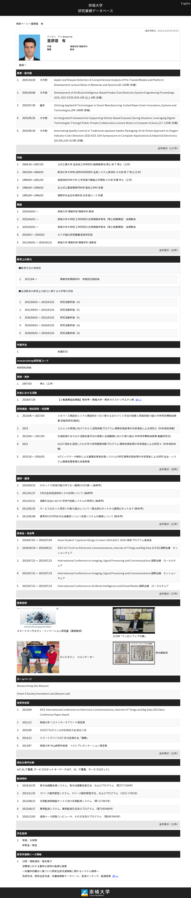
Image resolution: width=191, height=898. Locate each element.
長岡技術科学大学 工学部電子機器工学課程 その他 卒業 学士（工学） (96, 180)
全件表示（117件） (168, 148)
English (185, 3)
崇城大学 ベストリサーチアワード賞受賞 (62, 722)
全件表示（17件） (169, 593)
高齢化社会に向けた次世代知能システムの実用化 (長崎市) (72, 500)
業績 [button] (21, 65)
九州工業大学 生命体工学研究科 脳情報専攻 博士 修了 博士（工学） (95, 164)
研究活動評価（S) (70, 309)
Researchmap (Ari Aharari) (33, 686)
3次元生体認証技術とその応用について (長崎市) (66, 493)
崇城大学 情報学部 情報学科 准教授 (77, 242)
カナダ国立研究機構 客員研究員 (75, 234)
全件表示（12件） (169, 753)
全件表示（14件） (169, 250)
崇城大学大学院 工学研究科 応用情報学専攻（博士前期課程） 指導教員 (97, 219)
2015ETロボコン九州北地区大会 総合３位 (63, 730)
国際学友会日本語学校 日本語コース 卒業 (80, 195)
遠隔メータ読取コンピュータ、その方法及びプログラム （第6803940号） (81, 816)
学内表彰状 (162, 652)
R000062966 (24, 367)
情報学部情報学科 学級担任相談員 (80, 279)
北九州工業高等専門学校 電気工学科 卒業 (80, 187)
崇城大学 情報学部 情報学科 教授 (76, 211)
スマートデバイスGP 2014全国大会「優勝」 (64, 738)
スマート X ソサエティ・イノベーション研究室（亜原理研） (50, 631)
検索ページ (22, 23)
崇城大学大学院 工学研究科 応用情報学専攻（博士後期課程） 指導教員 (97, 227)
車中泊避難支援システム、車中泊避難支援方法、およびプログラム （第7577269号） (87, 785)
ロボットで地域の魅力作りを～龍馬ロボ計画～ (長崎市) (71, 485)
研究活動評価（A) (70, 302)
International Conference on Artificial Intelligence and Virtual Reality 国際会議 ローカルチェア (113, 586)
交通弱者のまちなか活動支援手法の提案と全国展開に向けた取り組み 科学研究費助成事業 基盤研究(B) (114, 436)
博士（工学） (47, 383)
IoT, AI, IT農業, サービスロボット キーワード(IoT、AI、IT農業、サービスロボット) (63, 769)
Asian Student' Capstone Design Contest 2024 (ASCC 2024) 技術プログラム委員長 (105, 540)
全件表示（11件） (169, 524)
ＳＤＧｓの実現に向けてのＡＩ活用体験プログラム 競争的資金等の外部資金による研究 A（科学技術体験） (117, 428)
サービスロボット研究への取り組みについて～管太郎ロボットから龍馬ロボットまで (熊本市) (92, 508)
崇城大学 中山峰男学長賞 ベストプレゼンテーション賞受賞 (73, 745)
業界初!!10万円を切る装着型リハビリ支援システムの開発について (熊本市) (81, 516)
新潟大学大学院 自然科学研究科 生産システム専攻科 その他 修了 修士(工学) (99, 172)
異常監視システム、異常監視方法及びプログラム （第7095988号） (77, 808)
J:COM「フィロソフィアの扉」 (130, 636)
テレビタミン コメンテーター (77, 657)
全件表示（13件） (169, 824)
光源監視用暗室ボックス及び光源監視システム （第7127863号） (76, 801)
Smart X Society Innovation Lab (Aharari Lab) (43, 693)
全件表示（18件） (169, 469)
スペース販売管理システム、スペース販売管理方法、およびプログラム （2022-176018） (89, 793)
